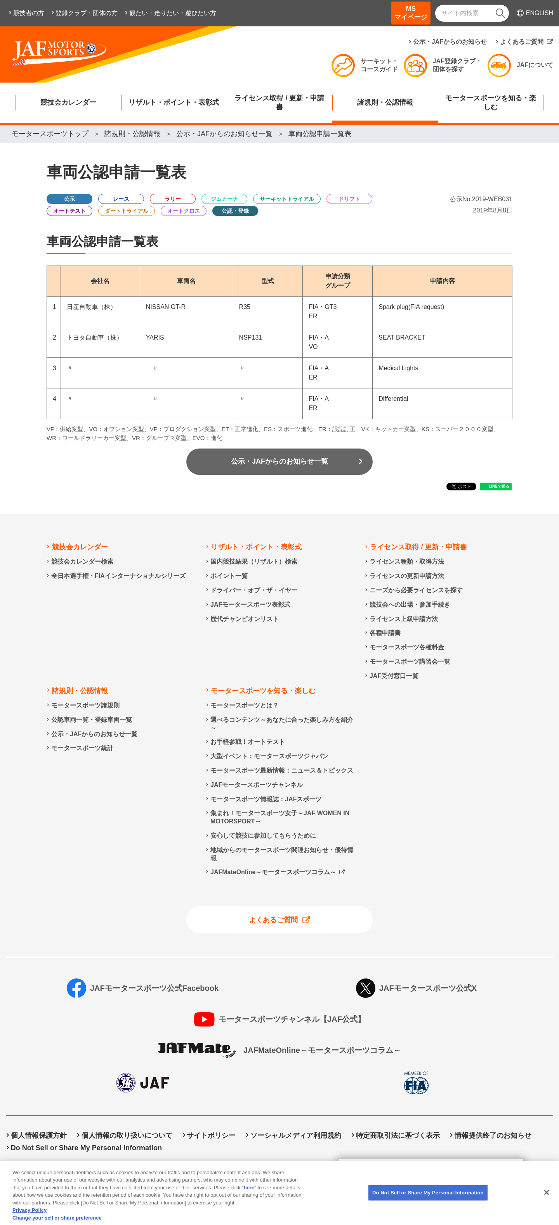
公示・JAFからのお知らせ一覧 (279, 461)
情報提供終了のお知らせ (493, 1135)
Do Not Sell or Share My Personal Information (86, 1148)
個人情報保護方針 (39, 1135)
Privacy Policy (29, 1219)
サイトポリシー (211, 1135)
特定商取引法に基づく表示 (398, 1135)
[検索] (500, 13)
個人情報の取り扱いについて (127, 1135)
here (249, 1196)
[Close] (546, 1201)
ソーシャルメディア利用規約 (295, 1135)
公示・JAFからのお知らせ (450, 41)
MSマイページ (410, 13)
